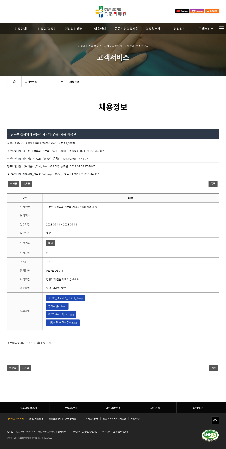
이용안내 (100, 29)
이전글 (13, 183)
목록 (213, 183)
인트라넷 (135, 418)
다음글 (26, 183)
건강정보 (179, 29)
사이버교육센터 (90, 418)
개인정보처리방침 (15, 418)
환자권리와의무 (36, 418)
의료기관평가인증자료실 (114, 418)
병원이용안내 (113, 407)
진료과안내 (70, 407)
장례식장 (198, 407)
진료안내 (20, 29)
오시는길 (155, 407)
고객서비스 (206, 29)
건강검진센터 (73, 29)
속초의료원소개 (28, 407)
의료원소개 (153, 29)
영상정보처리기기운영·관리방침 (63, 418)
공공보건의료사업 (126, 29)
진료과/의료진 (47, 29)
